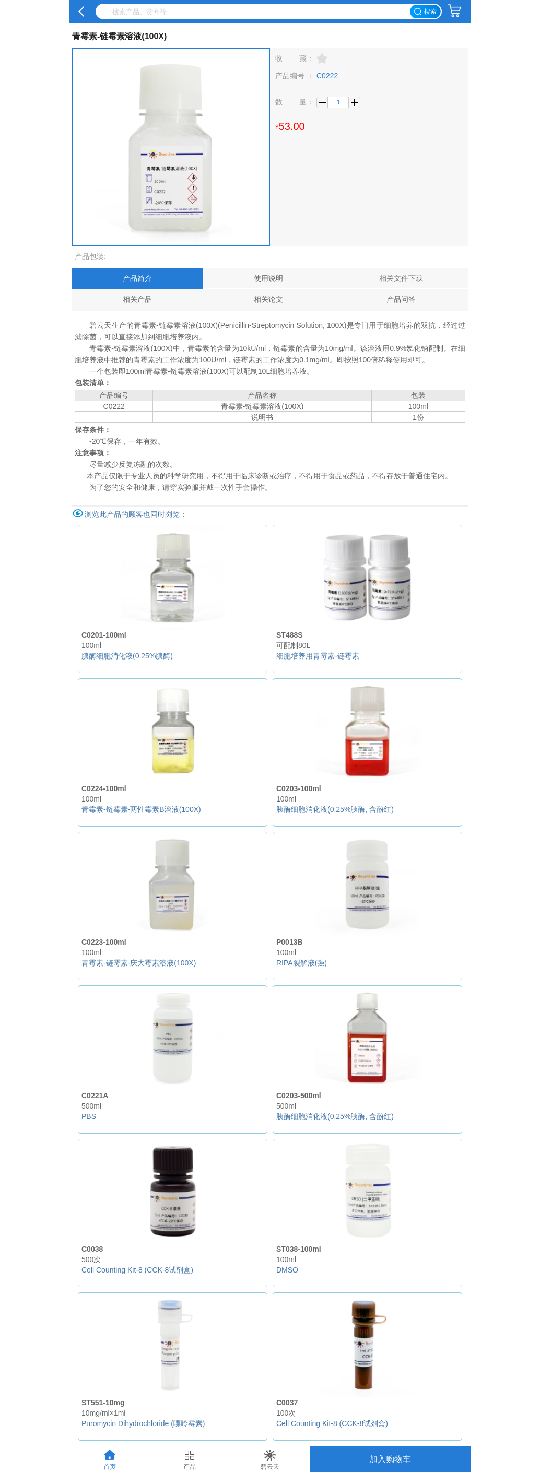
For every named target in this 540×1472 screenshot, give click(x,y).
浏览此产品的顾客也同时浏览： (136, 514)
